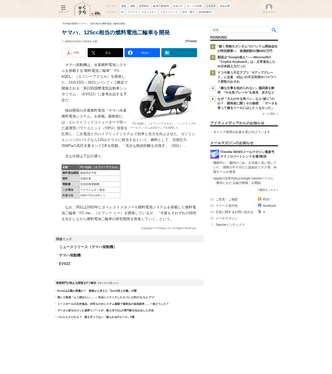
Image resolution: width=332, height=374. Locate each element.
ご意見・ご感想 (227, 199)
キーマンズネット (108, 283)
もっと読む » (270, 113)
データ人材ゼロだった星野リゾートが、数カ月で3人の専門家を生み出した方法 (105, 310)
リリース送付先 (227, 205)
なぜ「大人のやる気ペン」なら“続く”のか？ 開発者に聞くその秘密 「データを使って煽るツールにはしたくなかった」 (247, 103)
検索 (274, 30)
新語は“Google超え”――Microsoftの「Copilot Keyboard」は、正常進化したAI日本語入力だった (246, 61)
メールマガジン (227, 218)
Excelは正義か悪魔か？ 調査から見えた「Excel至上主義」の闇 (97, 290)
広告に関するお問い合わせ (235, 212)
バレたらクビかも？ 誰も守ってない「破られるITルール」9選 (95, 317)
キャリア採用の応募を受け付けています (241, 132)
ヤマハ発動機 (70, 255)
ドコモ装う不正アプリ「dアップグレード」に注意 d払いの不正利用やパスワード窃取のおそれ (246, 77)
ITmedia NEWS (70, 23)
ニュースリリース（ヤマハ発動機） (88, 247)
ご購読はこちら (266, 189)
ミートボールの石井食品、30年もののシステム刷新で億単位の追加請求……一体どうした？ (113, 304)
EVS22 (64, 264)
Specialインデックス (230, 224)
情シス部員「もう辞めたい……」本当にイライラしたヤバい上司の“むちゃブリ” (106, 297)
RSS (266, 199)
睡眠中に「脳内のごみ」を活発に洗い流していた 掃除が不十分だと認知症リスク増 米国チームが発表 (245, 167)
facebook (269, 205)
